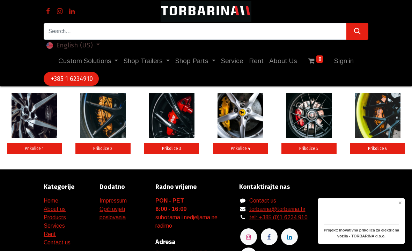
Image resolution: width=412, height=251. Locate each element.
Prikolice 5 (308, 148)
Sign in (344, 60)
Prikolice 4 (240, 148)
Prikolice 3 (171, 148)
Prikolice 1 (34, 148)
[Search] (357, 31)
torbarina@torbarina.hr (277, 209)
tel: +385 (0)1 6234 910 (278, 217)
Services (54, 226)
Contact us (57, 242)
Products (55, 217)
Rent (50, 234)
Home (51, 201)
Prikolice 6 (378, 148)
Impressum (113, 201)
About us (55, 209)
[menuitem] (232, 61)
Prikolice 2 (102, 148)
